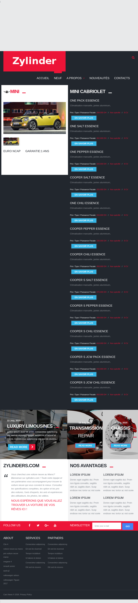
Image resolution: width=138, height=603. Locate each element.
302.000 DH (102, 138)
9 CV (126, 113)
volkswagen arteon (11, 575)
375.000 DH (102, 289)
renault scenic (9, 566)
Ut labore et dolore (33, 558)
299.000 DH (102, 113)
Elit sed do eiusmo (33, 567)
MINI (11, 91)
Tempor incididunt (33, 553)
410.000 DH (102, 341)
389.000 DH (102, 315)
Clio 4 (5, 544)
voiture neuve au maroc (13, 549)
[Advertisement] (69, 27)
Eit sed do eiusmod (34, 549)
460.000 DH (102, 392)
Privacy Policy (26, 594)
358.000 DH (102, 264)
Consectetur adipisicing (35, 544)
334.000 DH (102, 212)
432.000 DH (102, 366)
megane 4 (7, 562)
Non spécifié (115, 113)
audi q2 (6, 571)
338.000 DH (102, 238)
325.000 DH (102, 187)
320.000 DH (102, 161)
